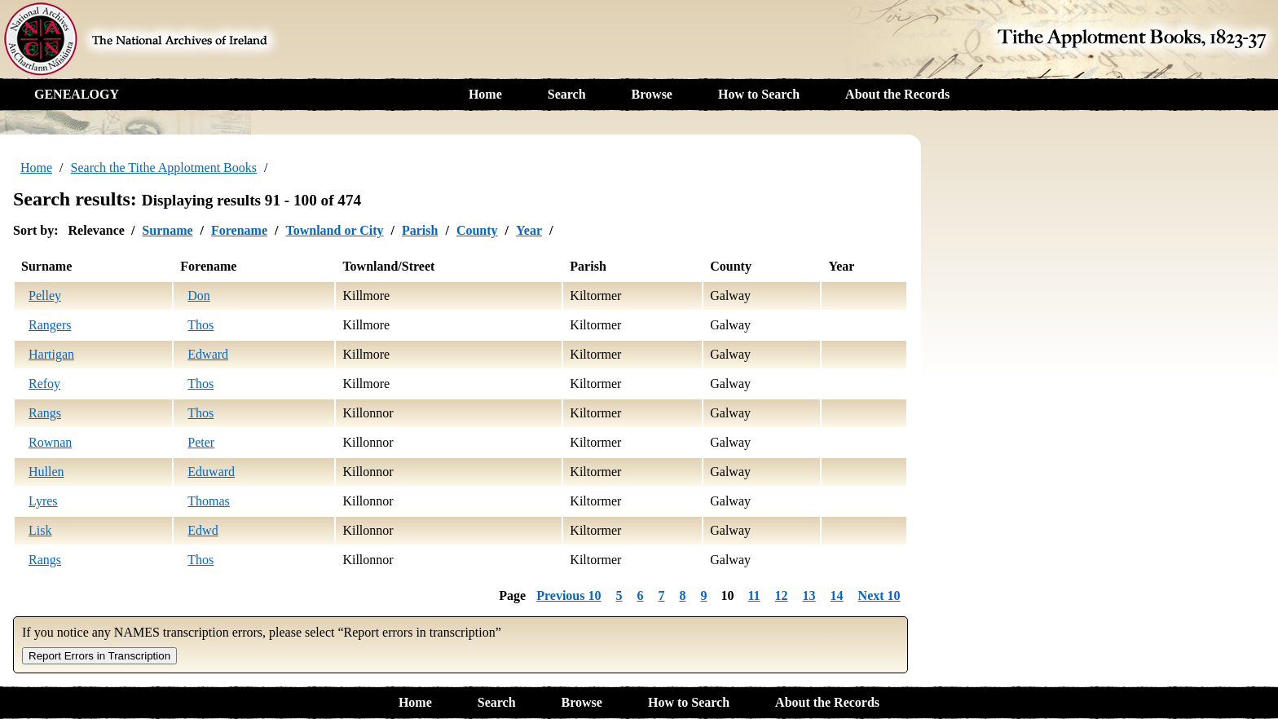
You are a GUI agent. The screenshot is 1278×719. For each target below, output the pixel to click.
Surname (167, 230)
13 (809, 595)
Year (529, 230)
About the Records (897, 94)
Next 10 (879, 595)
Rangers (50, 325)
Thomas (208, 501)
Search (567, 94)
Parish (420, 230)
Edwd (202, 530)
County (477, 230)
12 (781, 595)
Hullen (46, 472)
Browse (652, 94)
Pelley (45, 295)
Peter (200, 442)
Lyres (43, 501)
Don (198, 295)
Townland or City (334, 230)
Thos (200, 325)
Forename (239, 230)
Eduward (211, 472)
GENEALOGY (76, 94)
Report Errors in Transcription (99, 656)
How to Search (759, 94)
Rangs (45, 413)
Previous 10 (568, 595)
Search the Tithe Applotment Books (164, 167)
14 (837, 595)
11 (753, 595)
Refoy (44, 383)
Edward (207, 354)
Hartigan (51, 354)
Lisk (40, 530)
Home (485, 94)
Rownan (50, 442)
